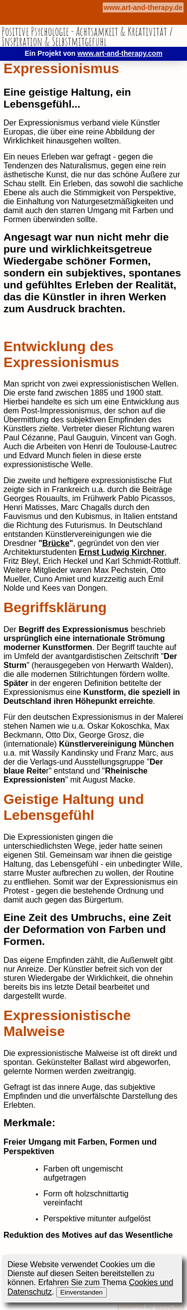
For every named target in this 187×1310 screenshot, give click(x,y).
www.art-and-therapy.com (119, 53)
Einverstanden (81, 1292)
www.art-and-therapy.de (143, 7)
